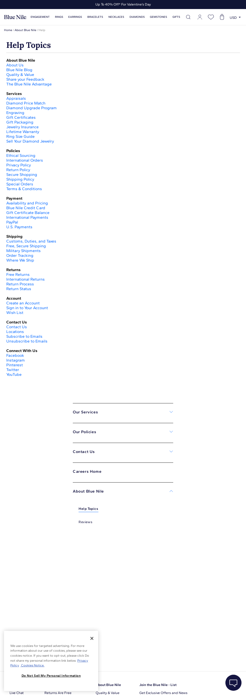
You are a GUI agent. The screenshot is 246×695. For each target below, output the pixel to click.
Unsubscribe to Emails (26, 341)
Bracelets (95, 17)
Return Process (20, 284)
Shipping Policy (20, 179)
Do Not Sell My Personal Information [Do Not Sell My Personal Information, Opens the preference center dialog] (51, 675)
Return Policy (18, 169)
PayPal (12, 222)
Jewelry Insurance (22, 127)
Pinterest (14, 365)
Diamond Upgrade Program (32, 107)
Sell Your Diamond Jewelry (30, 141)
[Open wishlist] (210, 17)
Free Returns (18, 274)
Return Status (18, 288)
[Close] (91, 638)
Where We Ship (20, 260)
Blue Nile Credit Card (25, 207)
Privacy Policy (18, 165)
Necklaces (116, 17)
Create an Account (23, 303)
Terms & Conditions (24, 188)
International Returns (25, 279)
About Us (15, 65)
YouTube (14, 374)
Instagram (15, 360)
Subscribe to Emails (24, 336)
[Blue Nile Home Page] (15, 17)
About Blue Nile (25, 30)
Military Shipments (23, 250)
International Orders (24, 160)
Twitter (12, 369)
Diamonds (137, 17)
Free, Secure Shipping (26, 246)
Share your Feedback (25, 79)
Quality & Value (20, 74)
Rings (59, 17)
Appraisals (16, 98)
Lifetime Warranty (23, 131)
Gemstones (158, 17)
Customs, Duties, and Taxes (31, 241)
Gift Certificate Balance (27, 212)
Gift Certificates (21, 117)
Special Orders (20, 184)
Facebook (15, 355)
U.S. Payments (19, 226)
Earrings (75, 17)
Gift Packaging (20, 122)
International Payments (27, 217)
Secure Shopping (21, 174)
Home (8, 30)
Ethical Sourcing (21, 155)
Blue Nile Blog (19, 69)
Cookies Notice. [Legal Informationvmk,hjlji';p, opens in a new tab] (32, 665)
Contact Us (17, 326)
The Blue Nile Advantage (29, 84)
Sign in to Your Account (27, 307)
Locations (15, 331)
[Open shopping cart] (221, 17)
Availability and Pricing (27, 203)
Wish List (15, 312)
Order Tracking (19, 255)
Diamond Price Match (25, 103)
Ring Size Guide (20, 136)
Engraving (15, 112)
